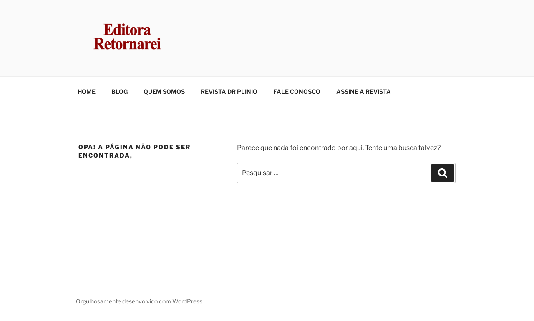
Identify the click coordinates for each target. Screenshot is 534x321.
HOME (87, 91)
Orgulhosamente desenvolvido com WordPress (139, 301)
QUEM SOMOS (164, 91)
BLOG (119, 91)
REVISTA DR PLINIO (229, 91)
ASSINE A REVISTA (363, 91)
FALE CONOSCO (296, 91)
